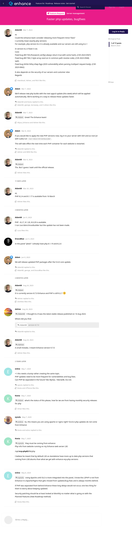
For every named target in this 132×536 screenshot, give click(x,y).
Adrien (21, 344)
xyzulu (21, 443)
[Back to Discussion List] (3, 3)
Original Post (114, 39)
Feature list (40, 3)
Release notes (59, 3)
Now (111, 82)
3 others (46, 105)
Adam (20, 117)
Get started (70, 3)
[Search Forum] (90, 7)
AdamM (21, 314)
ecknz (20, 422)
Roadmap (49, 3)
